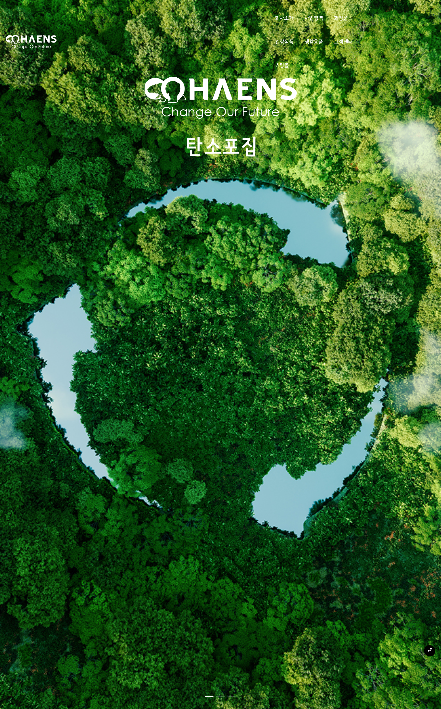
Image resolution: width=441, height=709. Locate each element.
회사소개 (136, 12)
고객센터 (280, 12)
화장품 (193, 12)
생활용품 (250, 12)
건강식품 (220, 12)
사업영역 (166, 12)
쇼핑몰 (307, 12)
